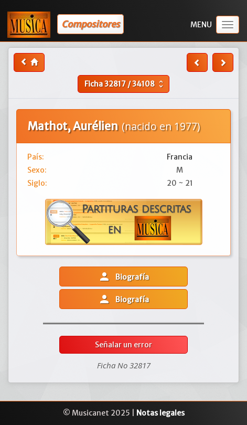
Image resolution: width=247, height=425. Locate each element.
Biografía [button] (123, 276)
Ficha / (125, 84)
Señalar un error (123, 344)
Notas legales (160, 413)
